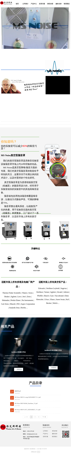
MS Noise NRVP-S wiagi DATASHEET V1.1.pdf (28, 397)
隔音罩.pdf (18, 391)
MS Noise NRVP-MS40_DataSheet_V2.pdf (26, 403)
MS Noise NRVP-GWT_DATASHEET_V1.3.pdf (27, 409)
